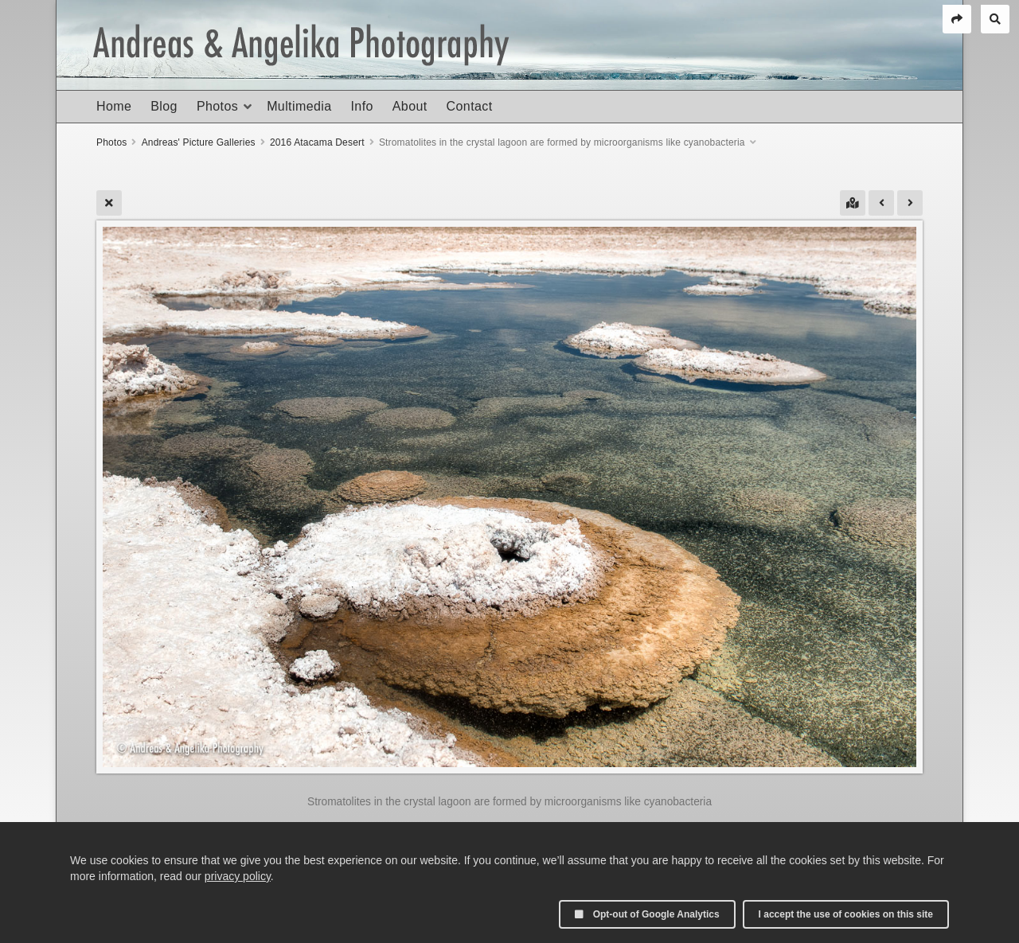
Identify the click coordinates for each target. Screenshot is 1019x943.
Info (361, 106)
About (410, 106)
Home (113, 106)
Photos (217, 106)
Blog (164, 106)
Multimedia (299, 106)
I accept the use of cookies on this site (846, 914)
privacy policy (238, 876)
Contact (470, 106)
